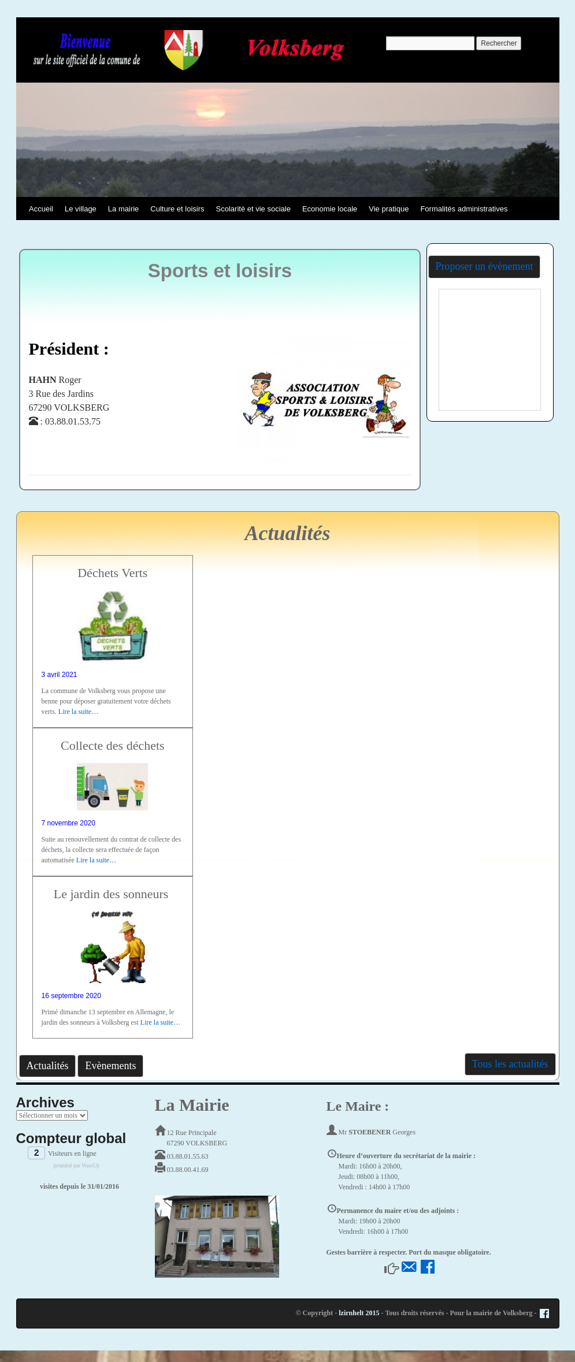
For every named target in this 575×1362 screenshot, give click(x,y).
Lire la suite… (78, 712)
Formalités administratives (463, 208)
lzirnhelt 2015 (359, 1313)
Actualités (48, 1065)
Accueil (41, 208)
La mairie (123, 208)
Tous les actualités (510, 1064)
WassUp (90, 1166)
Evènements (110, 1065)
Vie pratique (389, 208)
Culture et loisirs (177, 208)
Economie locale (329, 208)
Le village (81, 208)
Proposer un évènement (484, 266)
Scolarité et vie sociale (253, 208)
